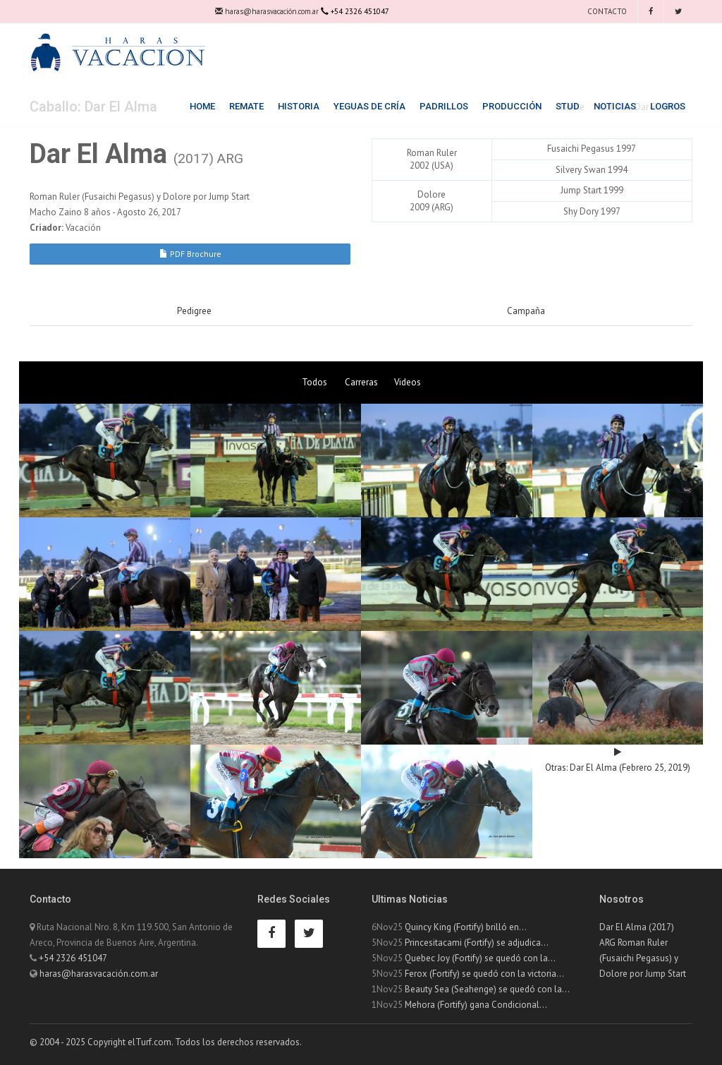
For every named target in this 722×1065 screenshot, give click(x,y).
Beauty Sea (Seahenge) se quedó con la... (487, 989)
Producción (512, 106)
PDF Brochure (190, 253)
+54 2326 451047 (73, 958)
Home (202, 106)
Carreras (361, 382)
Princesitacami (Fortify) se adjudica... (477, 943)
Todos (314, 382)
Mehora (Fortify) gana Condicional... (476, 1005)
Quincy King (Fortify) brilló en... (466, 927)
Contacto (606, 11)
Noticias (615, 106)
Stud (568, 106)
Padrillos (444, 106)
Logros (667, 106)
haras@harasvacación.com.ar (267, 11)
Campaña (526, 311)
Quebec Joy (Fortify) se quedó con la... (480, 958)
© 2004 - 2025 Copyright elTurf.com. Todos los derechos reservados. (166, 1042)
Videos (407, 382)
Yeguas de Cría (369, 106)
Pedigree (194, 311)
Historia (298, 106)
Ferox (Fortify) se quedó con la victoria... (484, 974)
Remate (246, 106)
